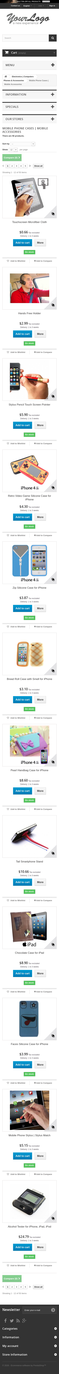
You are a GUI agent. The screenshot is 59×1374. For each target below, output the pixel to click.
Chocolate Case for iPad (29, 952)
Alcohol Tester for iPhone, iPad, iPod (29, 1226)
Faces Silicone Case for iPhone (29, 1044)
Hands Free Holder (29, 313)
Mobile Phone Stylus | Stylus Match (29, 1135)
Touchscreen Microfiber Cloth (29, 222)
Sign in (52, 6)
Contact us (15, 6)
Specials (12, 107)
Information (16, 94)
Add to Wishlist (17, 261)
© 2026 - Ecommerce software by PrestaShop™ (24, 1365)
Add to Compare (44, 261)
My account (10, 1346)
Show (5, 149)
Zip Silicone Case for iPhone (29, 587)
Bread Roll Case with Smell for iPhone (29, 679)
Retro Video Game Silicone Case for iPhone (29, 497)
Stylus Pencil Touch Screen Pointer (29, 404)
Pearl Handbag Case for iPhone (29, 770)
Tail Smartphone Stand (29, 861)
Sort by (5, 144)
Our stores (14, 119)
